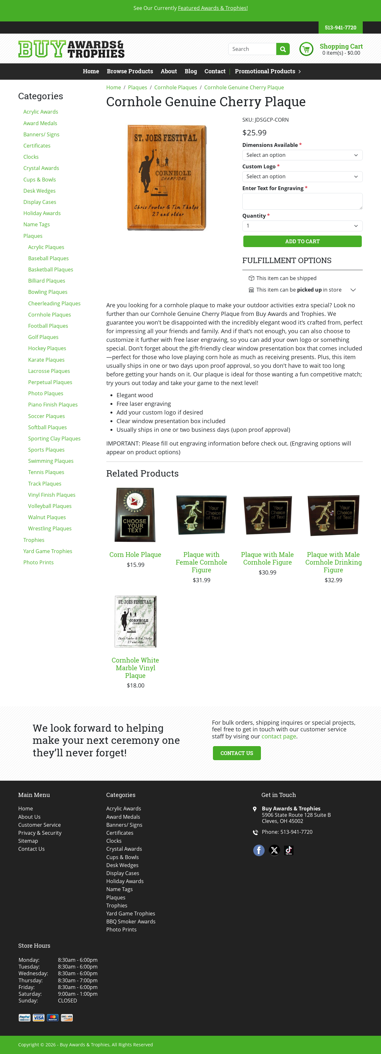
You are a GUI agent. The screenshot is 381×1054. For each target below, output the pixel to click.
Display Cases (39, 201)
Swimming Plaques (51, 460)
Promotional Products (265, 71)
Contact (215, 71)
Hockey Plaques (47, 348)
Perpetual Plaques (50, 382)
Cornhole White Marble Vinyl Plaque (135, 668)
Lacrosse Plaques (49, 370)
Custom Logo (261, 167)
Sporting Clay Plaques (54, 438)
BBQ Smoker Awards (131, 922)
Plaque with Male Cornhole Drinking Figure (333, 562)
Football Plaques (48, 325)
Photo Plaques (45, 393)
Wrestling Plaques (50, 528)
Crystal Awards (41, 168)
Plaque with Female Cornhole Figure (201, 562)
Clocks (31, 156)
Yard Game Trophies (47, 551)
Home (91, 71)
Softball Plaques (47, 427)
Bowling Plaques (48, 291)
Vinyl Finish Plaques (52, 494)
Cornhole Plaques (49, 314)
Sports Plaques (46, 449)
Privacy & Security (39, 833)
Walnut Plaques (47, 517)
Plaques (33, 235)
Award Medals (40, 123)
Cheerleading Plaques (54, 303)
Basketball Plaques (50, 269)
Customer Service (39, 825)
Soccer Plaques (46, 416)
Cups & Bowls (39, 179)
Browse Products (130, 71)
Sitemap (28, 841)
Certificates (37, 145)
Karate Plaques (46, 359)
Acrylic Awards (40, 111)
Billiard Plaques (46, 280)
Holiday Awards (42, 213)
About (169, 71)
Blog (191, 71)
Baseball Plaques (48, 258)
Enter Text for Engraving (275, 188)
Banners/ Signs (41, 134)
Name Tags (36, 224)
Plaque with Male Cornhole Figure (267, 558)
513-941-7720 (340, 27)
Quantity (256, 216)
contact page (279, 736)
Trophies (34, 539)
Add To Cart (302, 241)
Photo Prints (38, 562)
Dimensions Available (272, 145)
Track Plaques (44, 483)
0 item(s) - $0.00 (341, 52)
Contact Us (237, 753)
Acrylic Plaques (46, 247)
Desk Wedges (39, 190)
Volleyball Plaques (50, 506)
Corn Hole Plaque (135, 554)
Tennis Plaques (46, 472)
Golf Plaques (43, 337)
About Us (29, 817)
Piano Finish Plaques (53, 404)
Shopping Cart (341, 46)
